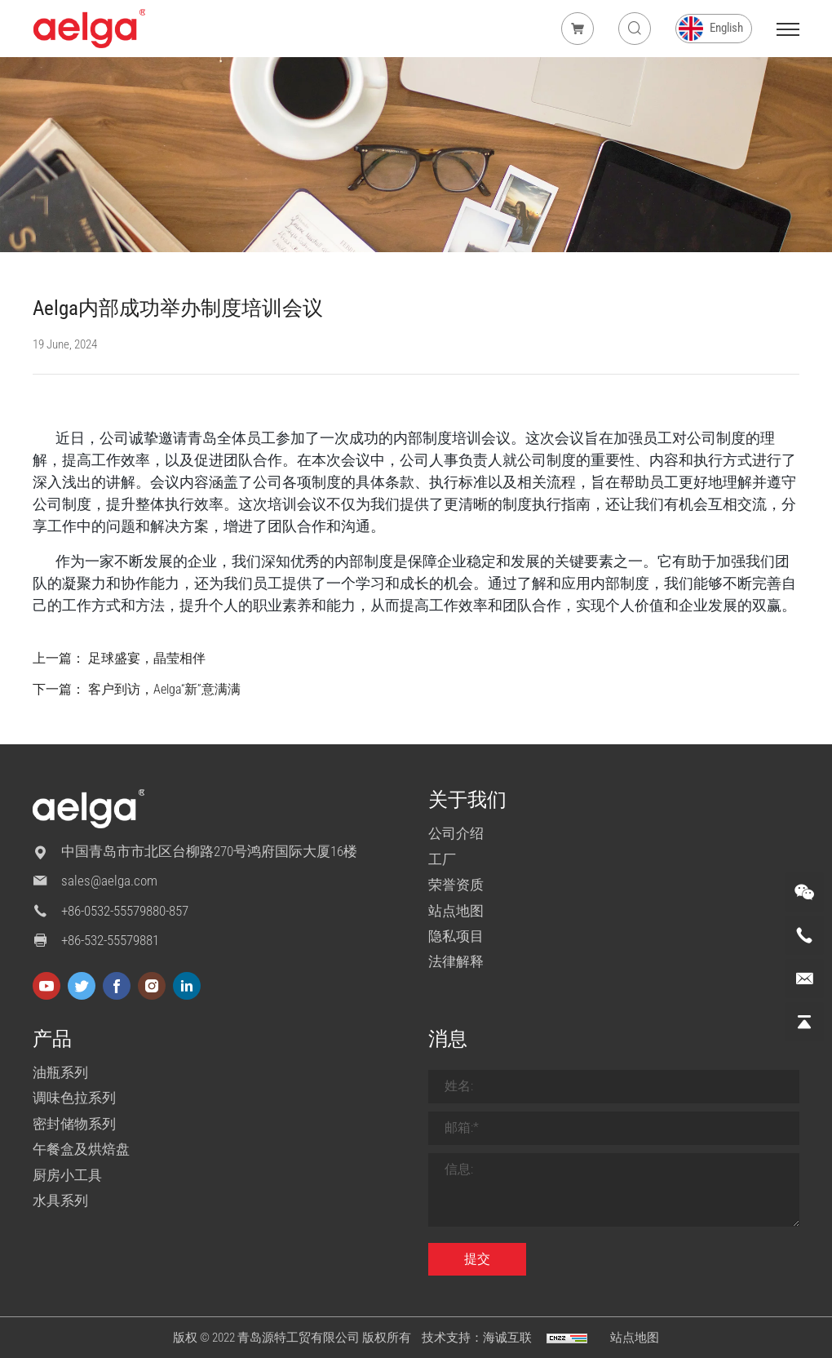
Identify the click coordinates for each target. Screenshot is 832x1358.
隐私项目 (456, 936)
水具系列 (60, 1200)
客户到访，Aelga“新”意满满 (164, 689)
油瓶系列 (60, 1072)
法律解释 (456, 961)
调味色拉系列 (74, 1098)
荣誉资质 (456, 884)
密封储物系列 (74, 1124)
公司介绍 (456, 833)
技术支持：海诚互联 (477, 1337)
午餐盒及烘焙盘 (81, 1149)
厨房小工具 (67, 1175)
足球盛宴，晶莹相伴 (147, 658)
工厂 (442, 859)
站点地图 (456, 911)
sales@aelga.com (109, 880)
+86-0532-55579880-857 (124, 911)
